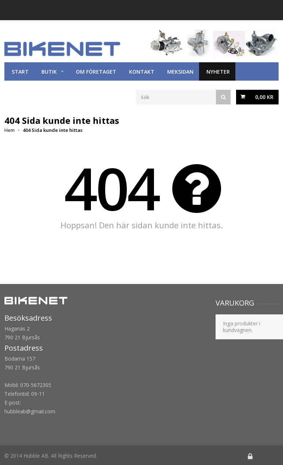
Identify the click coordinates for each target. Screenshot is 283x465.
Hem (9, 130)
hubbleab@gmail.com (29, 411)
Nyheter (218, 71)
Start (20, 71)
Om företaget (96, 71)
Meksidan (180, 71)
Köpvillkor (27, 89)
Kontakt (141, 71)
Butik (49, 71)
